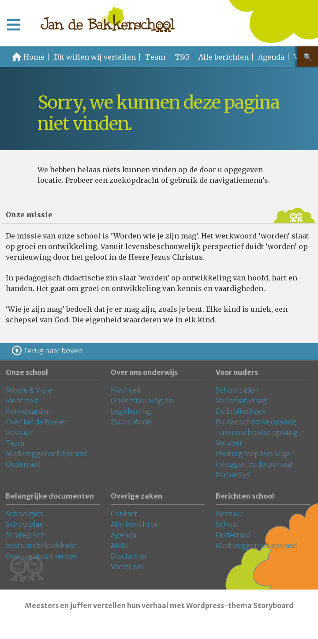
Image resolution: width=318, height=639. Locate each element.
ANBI (119, 545)
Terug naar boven (53, 350)
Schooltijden (237, 390)
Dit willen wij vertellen (95, 56)
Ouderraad (23, 464)
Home (34, 56)
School (227, 524)
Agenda (271, 56)
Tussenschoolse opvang (257, 432)
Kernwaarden (28, 411)
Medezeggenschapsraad (46, 453)
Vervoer (229, 443)
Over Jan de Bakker (37, 421)
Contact (124, 513)
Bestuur (19, 432)
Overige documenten (42, 556)
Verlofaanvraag (241, 400)
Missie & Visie (29, 390)
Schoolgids (24, 513)
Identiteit (22, 400)
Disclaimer (129, 556)
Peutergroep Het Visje (253, 453)
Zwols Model (132, 421)
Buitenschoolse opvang (256, 421)
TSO (182, 56)
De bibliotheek (241, 411)
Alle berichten (223, 56)
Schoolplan (25, 524)
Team (155, 56)
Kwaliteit (126, 390)
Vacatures (127, 566)
